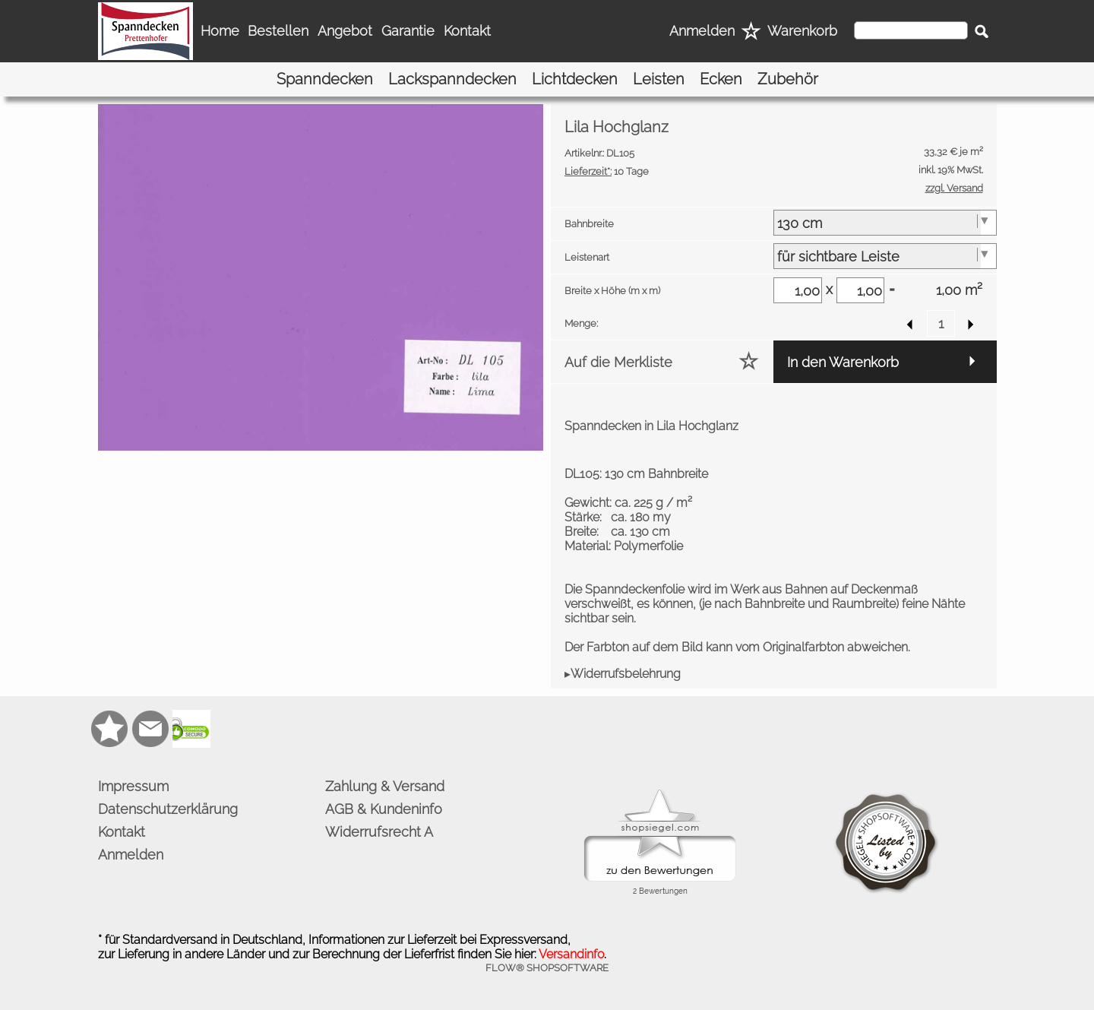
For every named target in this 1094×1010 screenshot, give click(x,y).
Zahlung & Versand (384, 786)
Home (220, 31)
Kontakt (467, 31)
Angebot (345, 31)
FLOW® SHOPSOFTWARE (547, 968)
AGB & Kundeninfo (383, 809)
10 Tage (606, 171)
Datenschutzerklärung (168, 809)
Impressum (133, 786)
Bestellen (278, 31)
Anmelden (702, 31)
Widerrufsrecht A (379, 832)
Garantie (408, 31)
